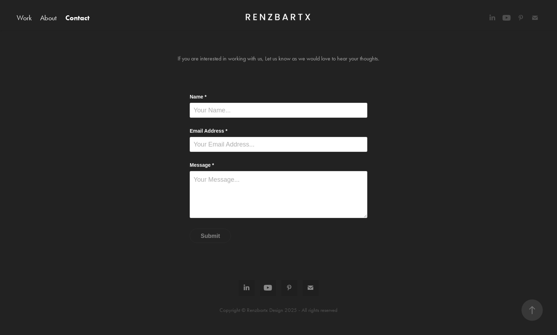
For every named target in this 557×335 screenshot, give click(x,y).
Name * (198, 96)
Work (24, 18)
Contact (77, 18)
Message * (202, 165)
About (48, 18)
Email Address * (208, 130)
